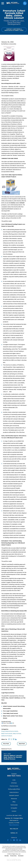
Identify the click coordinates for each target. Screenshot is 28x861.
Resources (14, 798)
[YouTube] (14, 840)
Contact (14, 811)
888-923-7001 (14, 775)
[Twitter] (11, 840)
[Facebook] (8, 840)
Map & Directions (14, 825)
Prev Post (6, 743)
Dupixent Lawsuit (14, 795)
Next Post (22, 743)
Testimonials (14, 805)
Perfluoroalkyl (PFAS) (14, 789)
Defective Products (6, 735)
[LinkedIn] (20, 840)
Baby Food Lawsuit (6, 733)
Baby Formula (17, 733)
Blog (14, 801)
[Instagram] (17, 840)
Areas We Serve (14, 792)
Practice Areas (14, 786)
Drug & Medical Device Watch (9, 731)
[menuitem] (7, 856)
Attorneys (14, 783)
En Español (14, 808)
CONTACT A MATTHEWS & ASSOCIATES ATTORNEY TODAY (14, 29)
